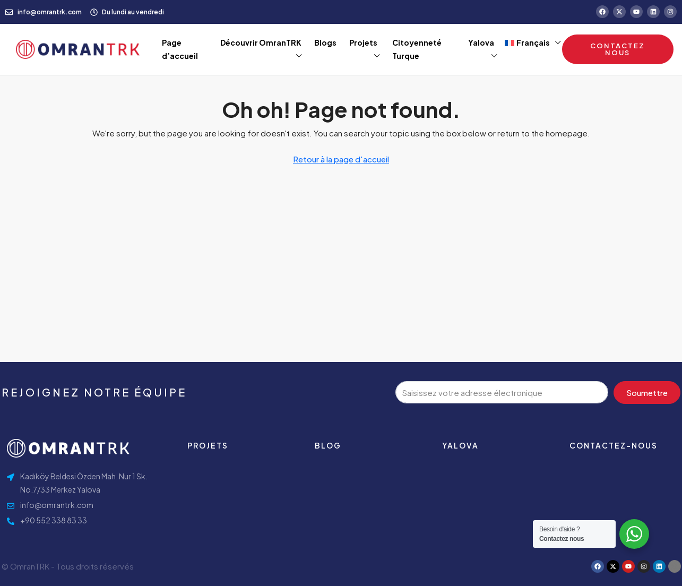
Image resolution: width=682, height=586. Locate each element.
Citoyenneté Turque (417, 49)
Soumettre (647, 392)
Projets (363, 42)
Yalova (481, 42)
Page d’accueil (180, 49)
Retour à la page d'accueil (341, 159)
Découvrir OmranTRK (260, 42)
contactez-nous (613, 445)
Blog (328, 445)
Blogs (325, 42)
